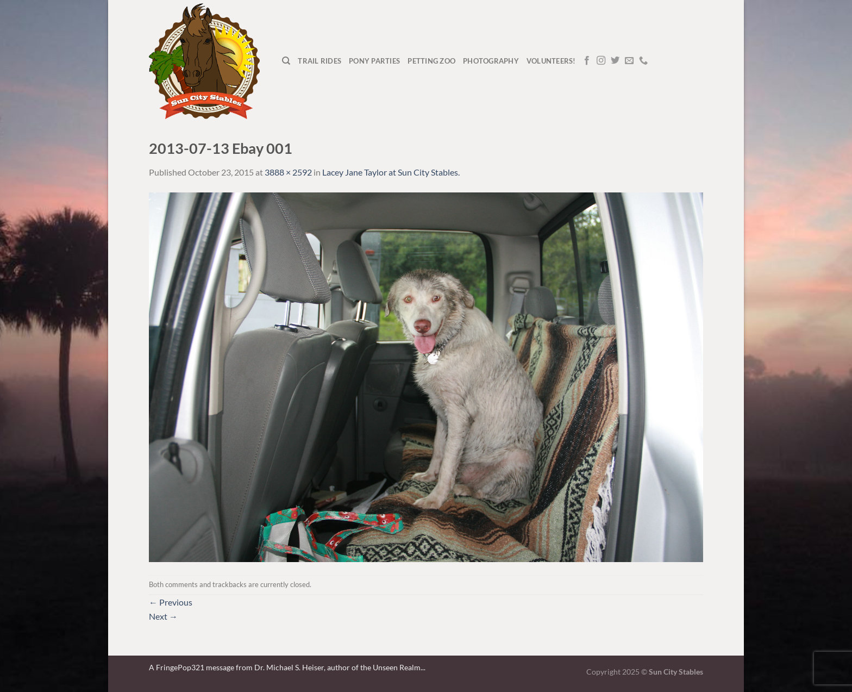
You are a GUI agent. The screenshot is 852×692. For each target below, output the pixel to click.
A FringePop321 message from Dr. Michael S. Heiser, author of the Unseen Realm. (285, 667)
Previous (170, 602)
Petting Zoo (431, 61)
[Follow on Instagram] (601, 61)
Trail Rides (319, 61)
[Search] (286, 61)
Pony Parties (374, 61)
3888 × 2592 (288, 172)
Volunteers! (551, 61)
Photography (491, 61)
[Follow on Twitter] (615, 61)
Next (163, 616)
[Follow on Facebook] (586, 61)
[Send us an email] (629, 61)
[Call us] (643, 61)
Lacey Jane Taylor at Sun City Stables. (391, 172)
